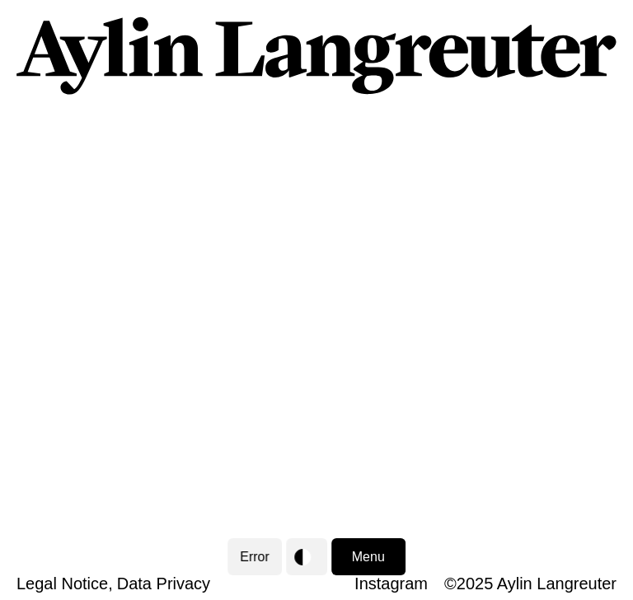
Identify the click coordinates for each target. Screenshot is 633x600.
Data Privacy (163, 583)
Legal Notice (62, 583)
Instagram (391, 583)
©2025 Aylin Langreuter (530, 583)
